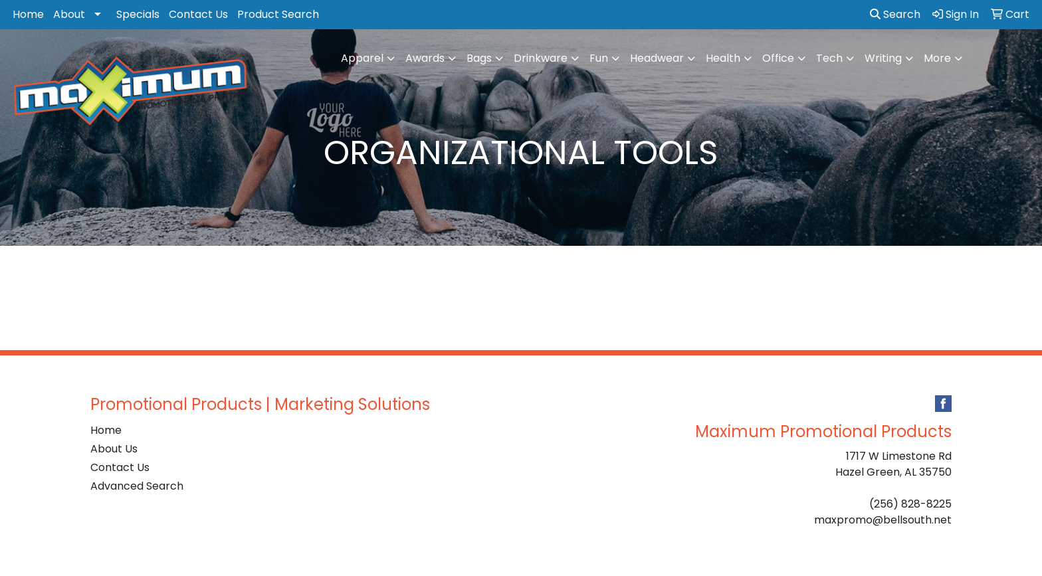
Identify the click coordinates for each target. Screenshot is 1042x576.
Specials (137, 14)
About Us (114, 448)
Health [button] (723, 58)
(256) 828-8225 (910, 504)
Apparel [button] (362, 58)
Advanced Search (136, 486)
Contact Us (198, 14)
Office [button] (778, 58)
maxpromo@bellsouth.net (883, 520)
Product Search (278, 14)
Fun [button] (598, 58)
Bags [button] (479, 58)
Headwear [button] (657, 58)
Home (28, 14)
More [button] (937, 58)
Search (895, 14)
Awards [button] (425, 58)
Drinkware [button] (541, 58)
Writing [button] (883, 58)
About (69, 14)
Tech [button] (829, 58)
